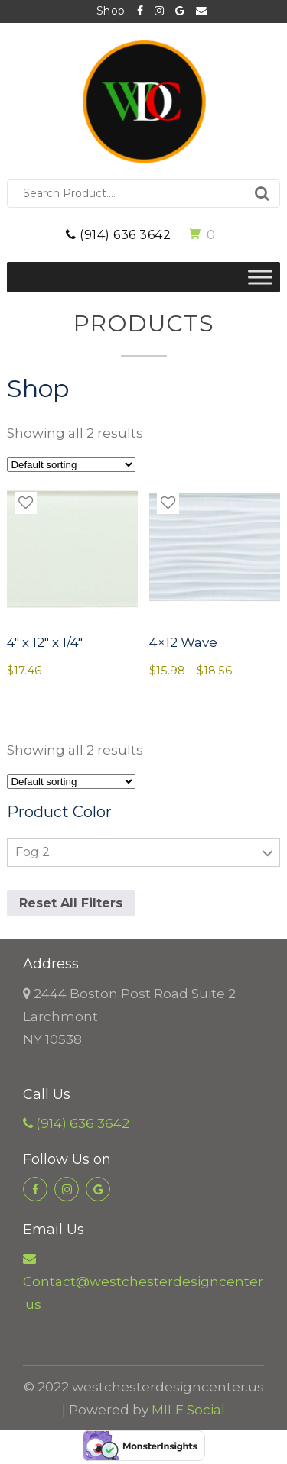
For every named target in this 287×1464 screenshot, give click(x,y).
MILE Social (188, 1409)
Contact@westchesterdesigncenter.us (201, 11)
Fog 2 (32, 852)
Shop (111, 11)
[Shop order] (71, 464)
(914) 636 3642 (118, 235)
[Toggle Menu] (260, 277)
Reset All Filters (70, 903)
